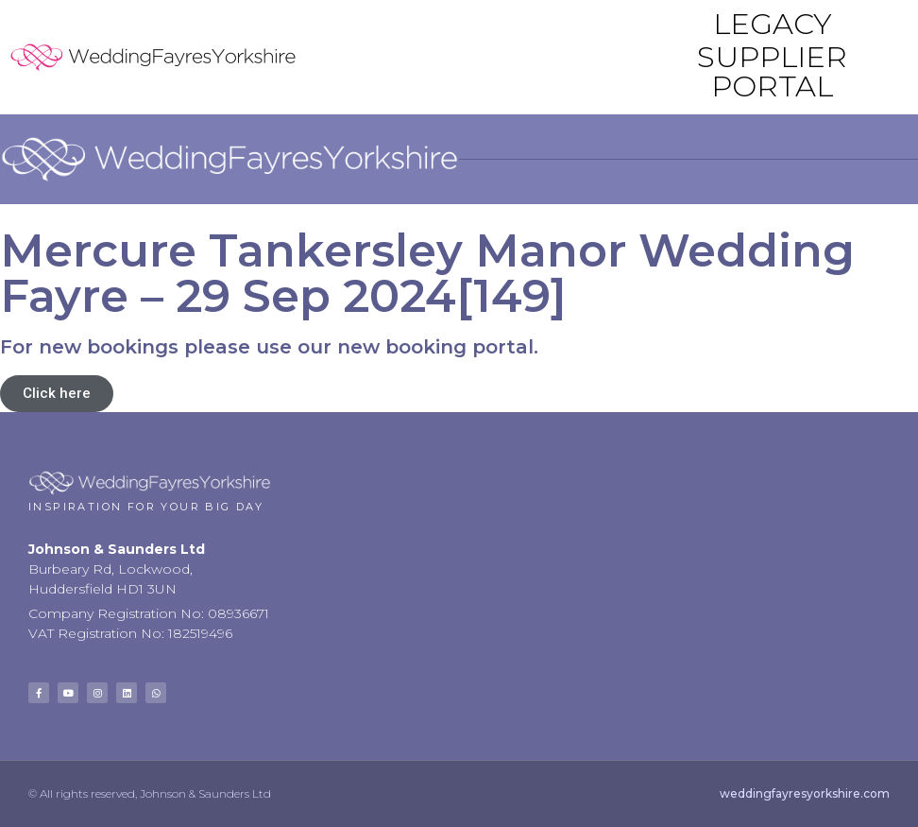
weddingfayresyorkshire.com (805, 793)
